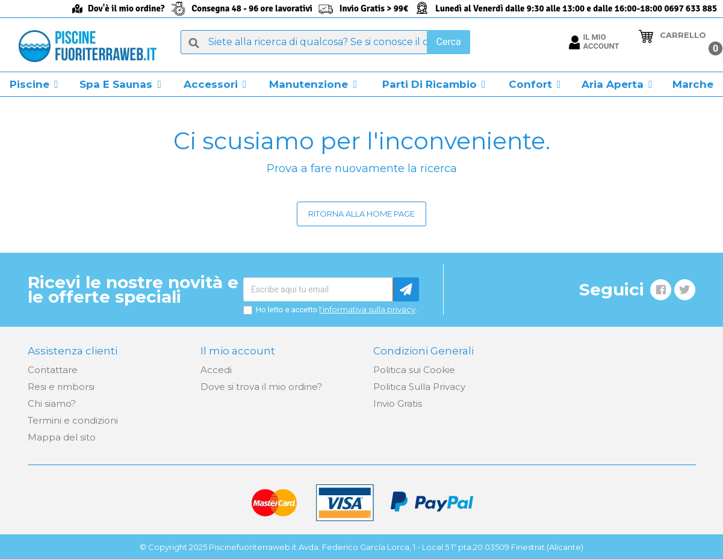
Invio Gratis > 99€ (374, 8)
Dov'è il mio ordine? (126, 8)
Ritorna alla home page (361, 213)
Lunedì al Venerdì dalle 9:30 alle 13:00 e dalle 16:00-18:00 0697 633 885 (576, 8)
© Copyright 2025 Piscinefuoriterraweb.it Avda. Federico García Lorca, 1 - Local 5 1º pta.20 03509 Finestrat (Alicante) (361, 547)
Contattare (53, 369)
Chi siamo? (52, 403)
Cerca (448, 42)
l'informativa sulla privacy (367, 309)
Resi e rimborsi (61, 386)
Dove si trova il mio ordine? (261, 386)
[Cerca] (325, 42)
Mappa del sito (62, 437)
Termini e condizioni (73, 420)
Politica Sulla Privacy (419, 386)
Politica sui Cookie (414, 369)
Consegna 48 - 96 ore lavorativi (251, 8)
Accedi (216, 369)
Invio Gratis (397, 403)
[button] (34, 84)
